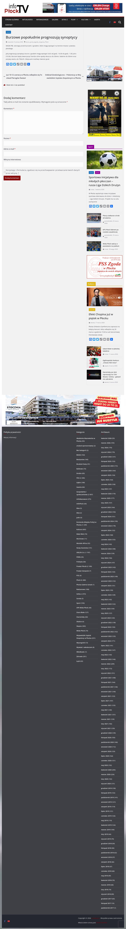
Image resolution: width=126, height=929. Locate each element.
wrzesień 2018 (106, 857)
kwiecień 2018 (106, 880)
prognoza (42, 42)
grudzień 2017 (106, 899)
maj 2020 (104, 765)
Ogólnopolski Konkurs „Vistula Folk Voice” (111, 361)
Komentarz (9, 108)
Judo (78, 517)
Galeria (55, 20)
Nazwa (7, 138)
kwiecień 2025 (106, 494)
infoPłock (79, 504)
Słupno (79, 626)
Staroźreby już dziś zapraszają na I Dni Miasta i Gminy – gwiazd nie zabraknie (112, 375)
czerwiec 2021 (106, 705)
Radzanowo (80, 589)
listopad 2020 (106, 737)
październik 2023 (107, 576)
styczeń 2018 (106, 894)
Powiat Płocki (81, 566)
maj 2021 (104, 710)
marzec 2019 (105, 830)
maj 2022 (104, 655)
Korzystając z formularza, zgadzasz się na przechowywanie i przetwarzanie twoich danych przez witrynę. (43, 172)
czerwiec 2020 (106, 761)
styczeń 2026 (106, 452)
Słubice (79, 621)
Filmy (73, 20)
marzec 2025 (105, 498)
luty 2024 (104, 558)
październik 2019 (107, 797)
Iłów (78, 508)
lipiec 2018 (105, 866)
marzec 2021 (105, 719)
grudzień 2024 (106, 512)
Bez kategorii (81, 450)
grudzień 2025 (106, 457)
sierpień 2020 (106, 751)
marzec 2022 (105, 664)
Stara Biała (80, 612)
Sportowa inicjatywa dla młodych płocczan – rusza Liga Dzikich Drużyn (104, 181)
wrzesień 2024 (106, 526)
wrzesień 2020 (106, 747)
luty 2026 (104, 448)
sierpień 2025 (106, 475)
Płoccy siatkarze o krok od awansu (111, 217)
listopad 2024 (106, 517)
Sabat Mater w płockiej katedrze (111, 350)
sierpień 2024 (106, 530)
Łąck (78, 661)
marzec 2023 (105, 609)
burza (27, 42)
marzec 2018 (105, 885)
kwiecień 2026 (106, 438)
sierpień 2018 (106, 862)
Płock (8, 32)
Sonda (78, 598)
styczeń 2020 (106, 784)
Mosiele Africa (81, 543)
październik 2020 (107, 742)
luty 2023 (104, 613)
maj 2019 (104, 820)
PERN (78, 557)
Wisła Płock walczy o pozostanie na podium (111, 245)
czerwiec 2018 (106, 871)
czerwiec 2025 (106, 484)
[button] (76, 19)
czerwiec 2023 (106, 595)
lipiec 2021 (105, 701)
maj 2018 (104, 876)
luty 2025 (104, 503)
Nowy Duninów (82, 548)
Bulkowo (79, 469)
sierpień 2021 (106, 696)
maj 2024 (104, 544)
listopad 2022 (106, 627)
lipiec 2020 (105, 756)
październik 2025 (107, 466)
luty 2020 (104, 779)
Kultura (84, 20)
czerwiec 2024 (106, 540)
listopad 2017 (106, 903)
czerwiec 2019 (106, 816)
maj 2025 (104, 489)
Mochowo (80, 539)
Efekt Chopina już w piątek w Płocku (101, 316)
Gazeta (97, 20)
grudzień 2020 (106, 733)
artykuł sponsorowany (84, 446)
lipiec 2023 (105, 590)
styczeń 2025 (106, 507)
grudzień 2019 (106, 788)
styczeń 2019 (106, 839)
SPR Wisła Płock (82, 608)
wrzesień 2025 (106, 471)
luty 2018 (104, 890)
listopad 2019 (106, 793)
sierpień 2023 (106, 586)
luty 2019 (104, 834)
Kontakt (8, 25)
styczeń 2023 (106, 618)
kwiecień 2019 (106, 825)
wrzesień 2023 (106, 581)
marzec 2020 (105, 774)
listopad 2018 (106, 848)
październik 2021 (107, 687)
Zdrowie (79, 656)
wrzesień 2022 (106, 636)
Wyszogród (80, 643)
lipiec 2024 (105, 535)
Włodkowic (80, 652)
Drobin (79, 473)
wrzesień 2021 (106, 692)
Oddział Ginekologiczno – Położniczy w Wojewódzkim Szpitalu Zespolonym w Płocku (64, 76)
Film (78, 478)
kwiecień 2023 (106, 604)
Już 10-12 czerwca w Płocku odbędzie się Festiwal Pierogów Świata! (23, 76)
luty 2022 (104, 669)
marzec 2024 (105, 553)
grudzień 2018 (106, 843)
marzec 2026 (105, 443)
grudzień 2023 (106, 567)
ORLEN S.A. (80, 552)
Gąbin (78, 482)
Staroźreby (80, 617)
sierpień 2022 (106, 641)
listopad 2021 (106, 682)
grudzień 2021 (106, 678)
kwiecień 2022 (106, 659)
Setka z (65, 20)
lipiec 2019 (105, 811)
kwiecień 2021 (106, 715)
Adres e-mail (9, 149)
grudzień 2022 (106, 622)
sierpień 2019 (106, 807)
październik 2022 (107, 632)
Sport (97, 172)
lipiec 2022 (105, 646)
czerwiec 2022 (106, 650)
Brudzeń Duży (81, 464)
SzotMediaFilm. (101, 923)
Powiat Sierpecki (82, 571)
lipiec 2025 (105, 480)
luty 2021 (104, 724)
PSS (77, 575)
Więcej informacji (10, 437)
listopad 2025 (106, 461)
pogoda (36, 42)
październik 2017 (107, 908)
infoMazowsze (42, 20)
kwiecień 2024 (106, 549)
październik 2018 (107, 853)
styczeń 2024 (106, 563)
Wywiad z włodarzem (84, 647)
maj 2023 (104, 599)
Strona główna (12, 20)
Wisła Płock (80, 631)
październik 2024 (107, 521)
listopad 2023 (106, 572)
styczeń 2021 (106, 728)
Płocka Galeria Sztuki (84, 585)
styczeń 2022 (106, 673)
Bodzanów (80, 459)
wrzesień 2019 (106, 802)
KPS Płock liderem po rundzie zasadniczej (110, 231)
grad (31, 42)
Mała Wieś (80, 534)
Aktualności (27, 20)
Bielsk (78, 455)
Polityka (79, 562)
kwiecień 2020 (106, 770)
